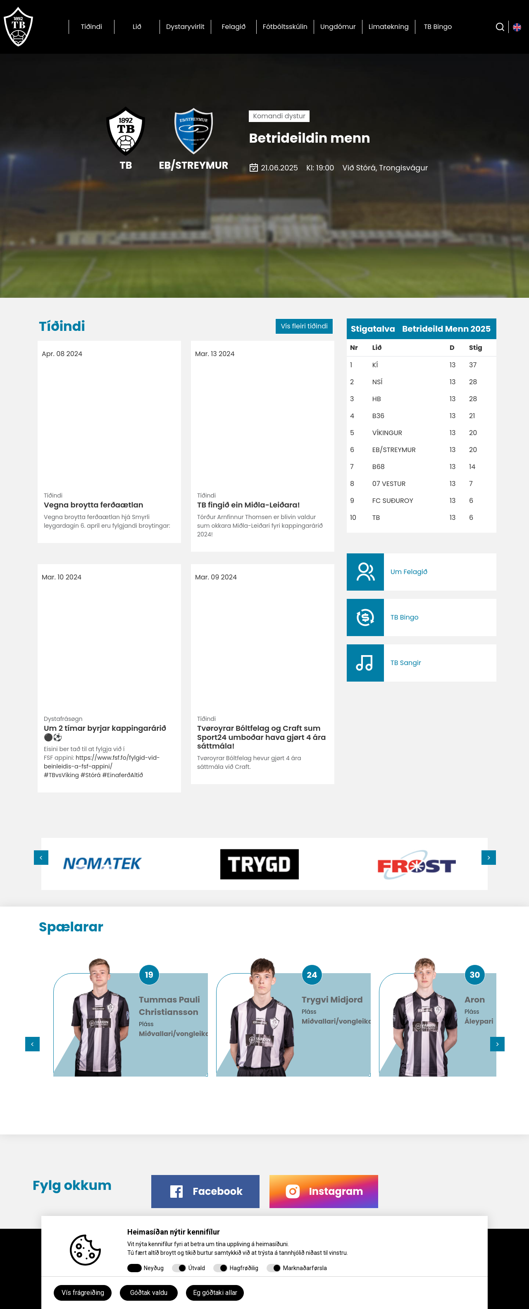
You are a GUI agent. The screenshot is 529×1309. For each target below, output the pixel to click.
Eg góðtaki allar (215, 1293)
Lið (137, 26)
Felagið (233, 26)
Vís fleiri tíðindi (304, 326)
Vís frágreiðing (83, 1293)
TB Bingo (438, 26)
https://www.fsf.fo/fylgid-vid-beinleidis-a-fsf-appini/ (102, 475)
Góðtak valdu (148, 1293)
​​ (421, 572)
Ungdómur (338, 26)
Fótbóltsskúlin (285, 26)
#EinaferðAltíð (122, 488)
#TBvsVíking (61, 488)
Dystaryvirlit (185, 26)
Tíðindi (91, 26)
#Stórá (91, 488)
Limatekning (389, 26)
